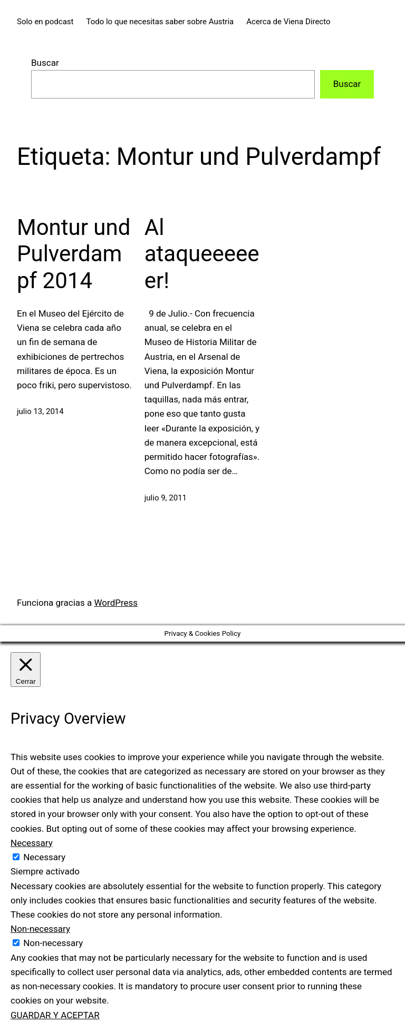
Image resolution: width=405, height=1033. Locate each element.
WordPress (116, 602)
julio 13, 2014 (40, 411)
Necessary (44, 857)
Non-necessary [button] (40, 928)
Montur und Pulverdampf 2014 (73, 253)
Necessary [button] (32, 843)
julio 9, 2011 (165, 498)
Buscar (45, 62)
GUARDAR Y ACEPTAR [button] (55, 1015)
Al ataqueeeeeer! (201, 253)
